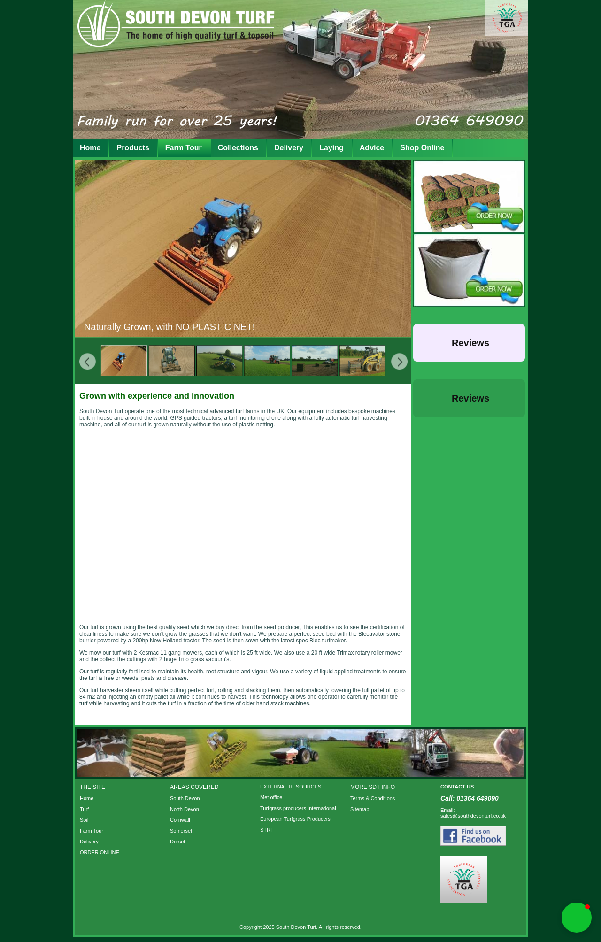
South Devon (185, 798)
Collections (238, 148)
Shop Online (422, 148)
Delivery (288, 148)
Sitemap (359, 809)
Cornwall (180, 820)
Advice (372, 148)
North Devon (184, 809)
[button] (413, 370)
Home (90, 148)
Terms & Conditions (372, 798)
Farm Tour (183, 148)
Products (132, 148)
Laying (331, 148)
